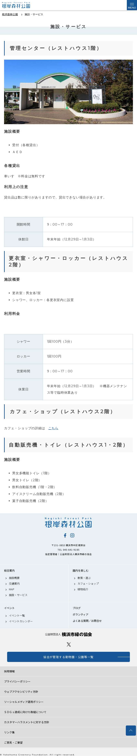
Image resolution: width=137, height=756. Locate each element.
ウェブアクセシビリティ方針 (21, 692)
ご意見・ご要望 (13, 742)
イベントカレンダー (21, 621)
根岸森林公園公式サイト (22, 5)
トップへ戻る (131, 730)
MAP (11, 589)
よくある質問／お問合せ (87, 621)
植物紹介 (83, 589)
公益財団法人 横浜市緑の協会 (68, 634)
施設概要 (14, 578)
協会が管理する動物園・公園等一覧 (68, 657)
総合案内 (9, 570)
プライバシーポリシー (17, 681)
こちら (53, 428)
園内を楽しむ (81, 570)
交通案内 (14, 583)
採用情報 (9, 671)
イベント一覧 (17, 615)
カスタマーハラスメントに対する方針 (26, 722)
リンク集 (9, 732)
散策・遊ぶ (84, 578)
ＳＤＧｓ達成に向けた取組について (25, 712)
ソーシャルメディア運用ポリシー (24, 702)
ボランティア (80, 614)
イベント (9, 608)
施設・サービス (18, 595)
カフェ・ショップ (88, 583)
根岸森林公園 (68, 522)
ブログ (77, 608)
